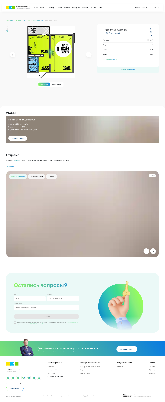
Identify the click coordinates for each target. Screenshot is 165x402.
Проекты (43, 8)
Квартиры (52, 8)
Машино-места (85, 373)
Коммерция (76, 8)
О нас (36, 8)
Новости (152, 367)
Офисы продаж (154, 370)
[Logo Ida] (137, 395)
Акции (59, 8)
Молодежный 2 (52, 370)
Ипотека (67, 8)
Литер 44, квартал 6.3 (35, 20)
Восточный (50, 367)
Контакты (94, 8)
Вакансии (85, 8)
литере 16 (17, 160)
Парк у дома (51, 373)
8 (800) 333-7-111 (141, 8)
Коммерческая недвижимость (90, 367)
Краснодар (10, 20)
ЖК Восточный (21, 20)
